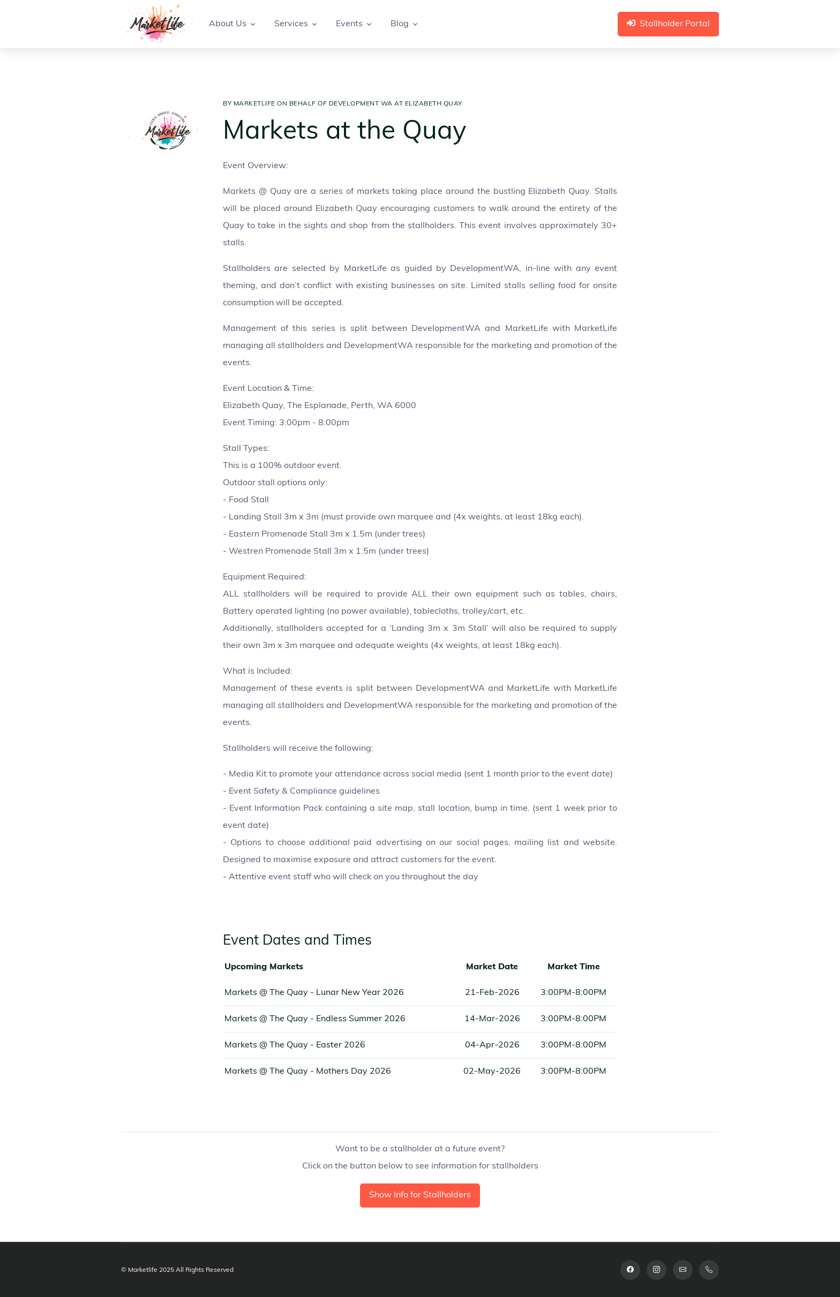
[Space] (157, 24)
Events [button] (349, 24)
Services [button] (291, 24)
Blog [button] (400, 24)
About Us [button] (227, 24)
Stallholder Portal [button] (668, 23)
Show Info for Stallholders (420, 1195)
